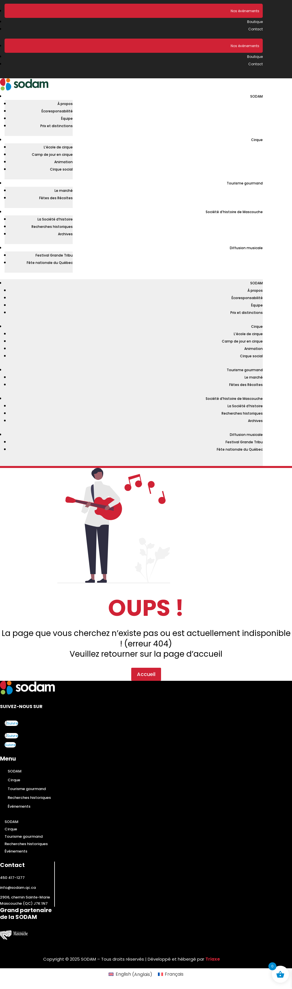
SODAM (256, 96)
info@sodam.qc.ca (18, 887)
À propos (65, 103)
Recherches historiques (52, 226)
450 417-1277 (12, 877)
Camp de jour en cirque (52, 154)
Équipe (67, 118)
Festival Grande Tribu (54, 255)
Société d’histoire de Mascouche (234, 211)
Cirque (257, 139)
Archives (65, 234)
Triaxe (212, 959)
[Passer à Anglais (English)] (130, 974)
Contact (255, 29)
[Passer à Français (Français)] (170, 974)
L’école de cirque (58, 147)
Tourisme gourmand (245, 183)
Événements (19, 806)
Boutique (255, 21)
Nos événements (245, 11)
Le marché (64, 190)
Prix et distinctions (56, 125)
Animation (63, 161)
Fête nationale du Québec (50, 262)
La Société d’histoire (55, 219)
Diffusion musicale (246, 247)
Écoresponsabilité (57, 111)
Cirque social (61, 169)
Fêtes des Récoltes (56, 198)
